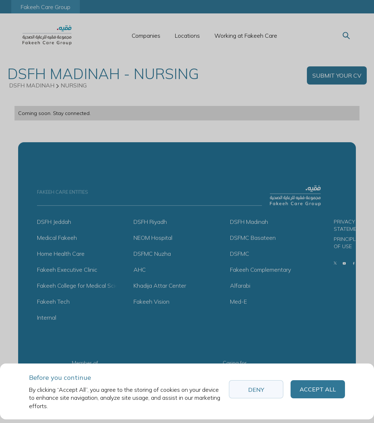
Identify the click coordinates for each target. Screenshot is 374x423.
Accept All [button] (318, 389)
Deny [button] (256, 389)
